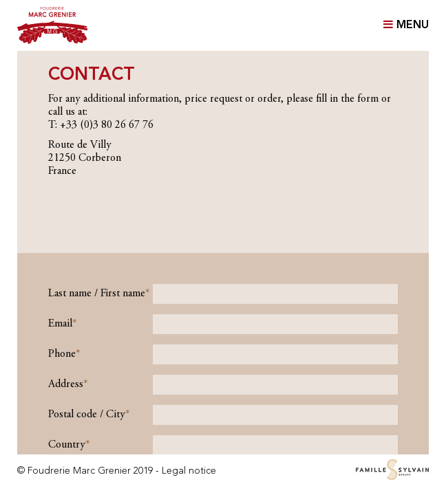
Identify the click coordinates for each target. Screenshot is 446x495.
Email (60, 323)
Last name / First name (96, 293)
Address (65, 384)
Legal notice (189, 471)
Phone (62, 354)
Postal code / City (86, 414)
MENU (406, 25)
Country (66, 444)
